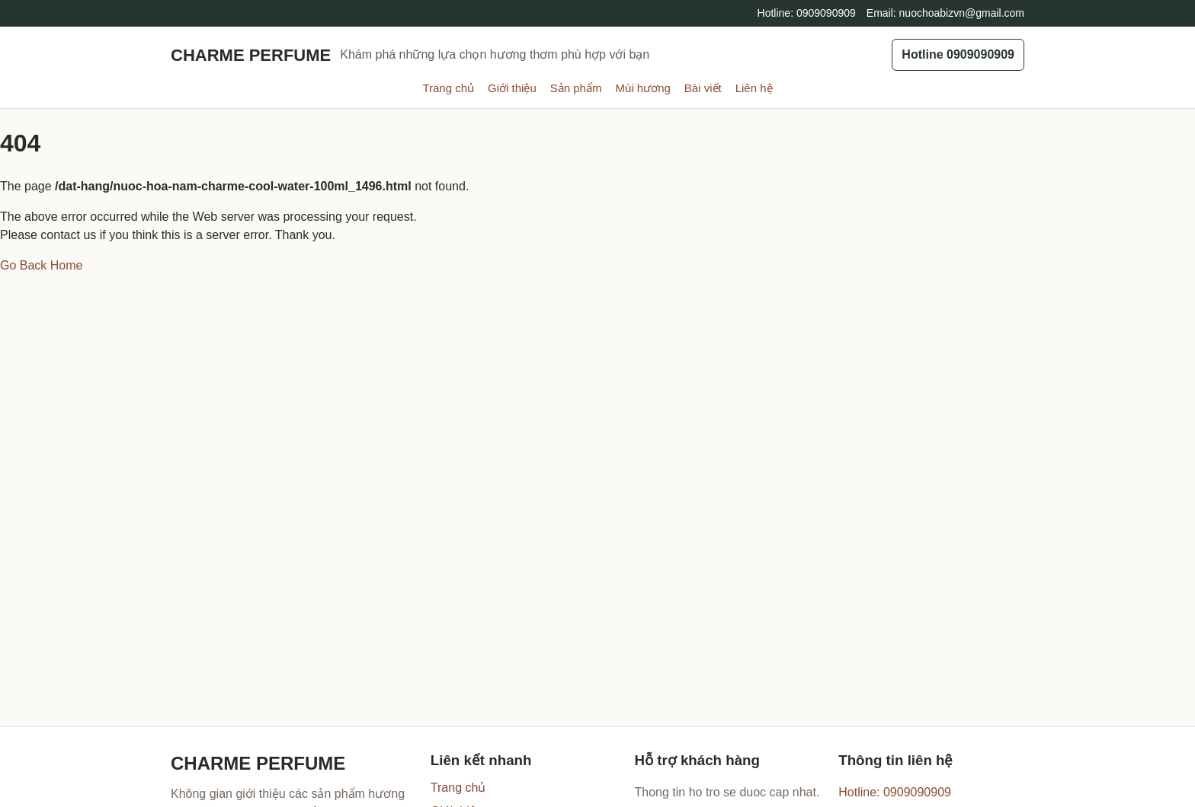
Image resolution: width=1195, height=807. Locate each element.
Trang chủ (448, 87)
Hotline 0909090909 (958, 54)
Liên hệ (754, 87)
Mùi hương (642, 87)
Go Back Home (41, 265)
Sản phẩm (576, 87)
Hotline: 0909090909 (807, 13)
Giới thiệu (512, 87)
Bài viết (703, 87)
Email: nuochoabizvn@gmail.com (945, 13)
